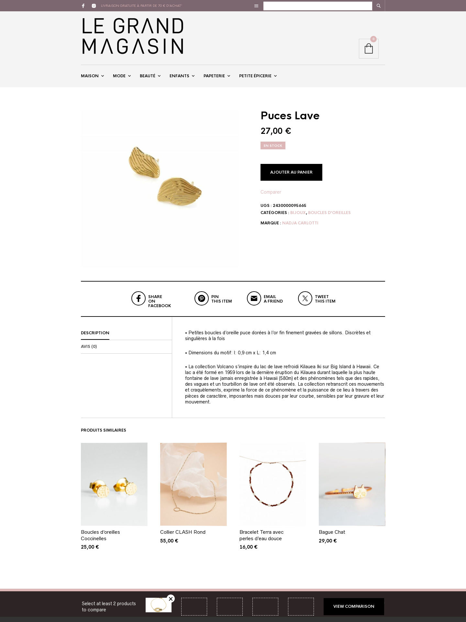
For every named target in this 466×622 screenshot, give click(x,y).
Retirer (171, 599)
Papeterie (214, 78)
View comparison (353, 606)
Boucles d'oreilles (329, 217)
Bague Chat (332, 537)
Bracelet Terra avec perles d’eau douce (261, 540)
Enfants (179, 78)
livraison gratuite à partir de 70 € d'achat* (142, 6)
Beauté (147, 78)
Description (95, 338)
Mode (119, 78)
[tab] (126, 338)
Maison (90, 78)
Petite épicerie (255, 78)
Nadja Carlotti (300, 228)
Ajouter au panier (291, 177)
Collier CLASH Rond (182, 537)
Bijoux (298, 217)
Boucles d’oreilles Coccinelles (100, 540)
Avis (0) (89, 351)
